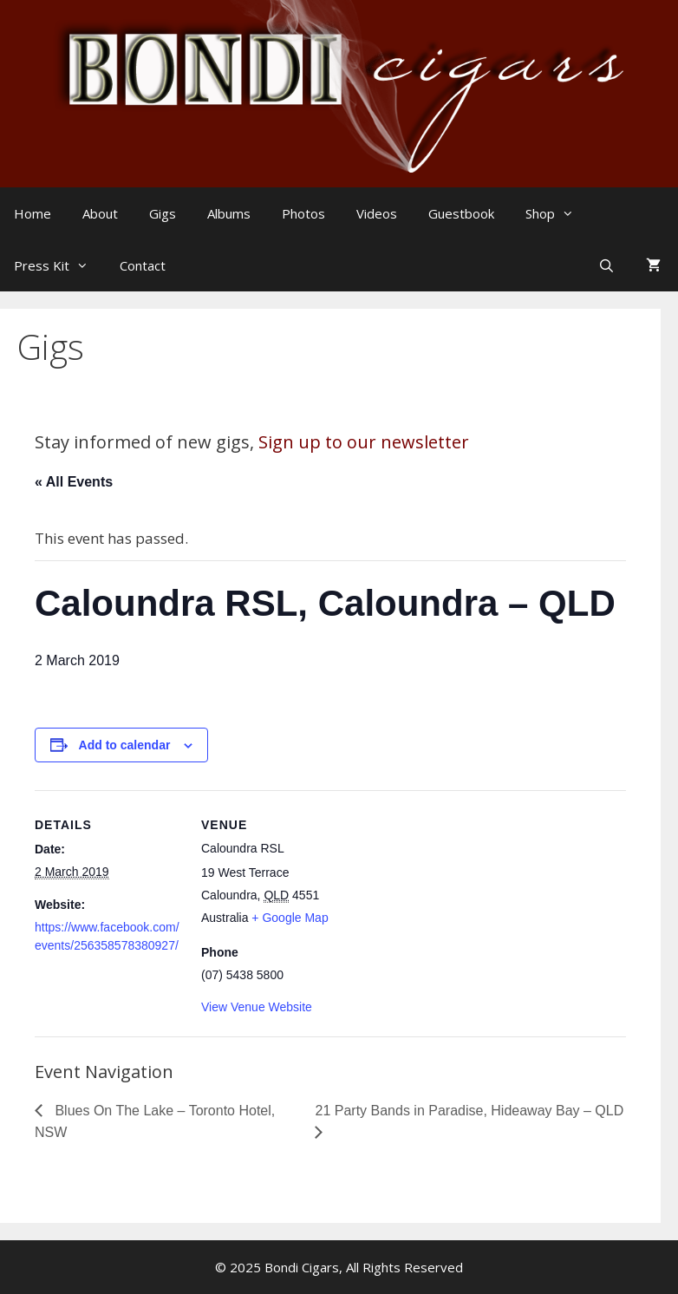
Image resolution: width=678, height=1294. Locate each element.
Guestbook (461, 213)
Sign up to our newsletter (363, 442)
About (100, 213)
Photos (303, 213)
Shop (558, 213)
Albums (229, 213)
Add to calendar (125, 745)
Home (32, 213)
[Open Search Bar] (608, 265)
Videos (376, 213)
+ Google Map (289, 918)
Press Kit (60, 265)
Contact (143, 265)
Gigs (162, 213)
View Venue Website (256, 1007)
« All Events (74, 481)
